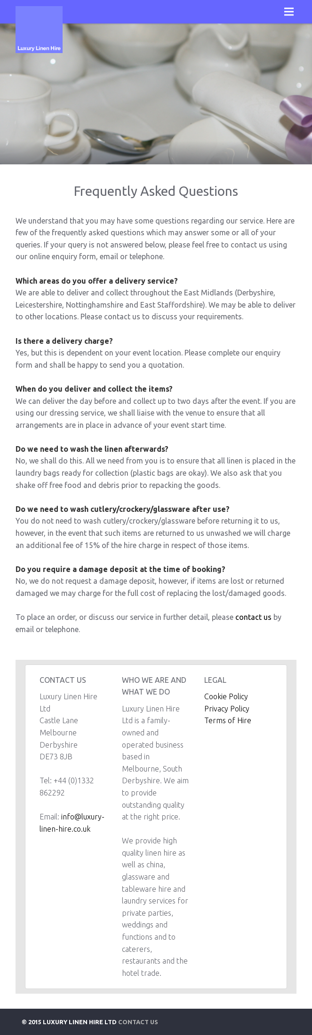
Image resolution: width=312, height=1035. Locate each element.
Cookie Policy (226, 696)
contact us (253, 617)
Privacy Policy (226, 708)
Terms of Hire (227, 720)
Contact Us (138, 1022)
